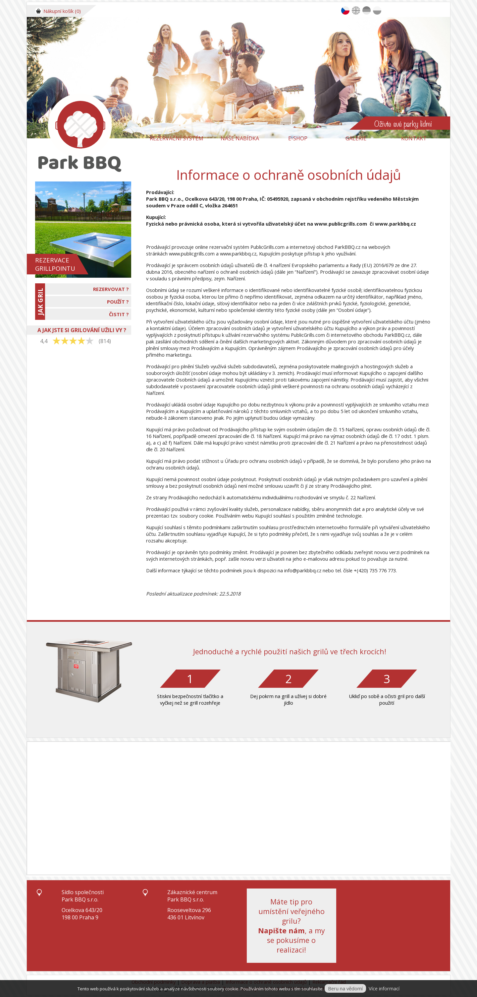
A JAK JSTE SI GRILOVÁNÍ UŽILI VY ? (81, 330)
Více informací (384, 988)
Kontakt (414, 138)
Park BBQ (157, 198)
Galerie (355, 138)
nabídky (300, 509)
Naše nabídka (240, 138)
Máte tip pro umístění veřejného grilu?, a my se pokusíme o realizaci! (291, 926)
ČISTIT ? (119, 314)
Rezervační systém (176, 138)
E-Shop (297, 138)
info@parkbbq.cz (302, 570)
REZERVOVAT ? (111, 289)
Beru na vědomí (345, 988)
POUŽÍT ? (118, 301)
